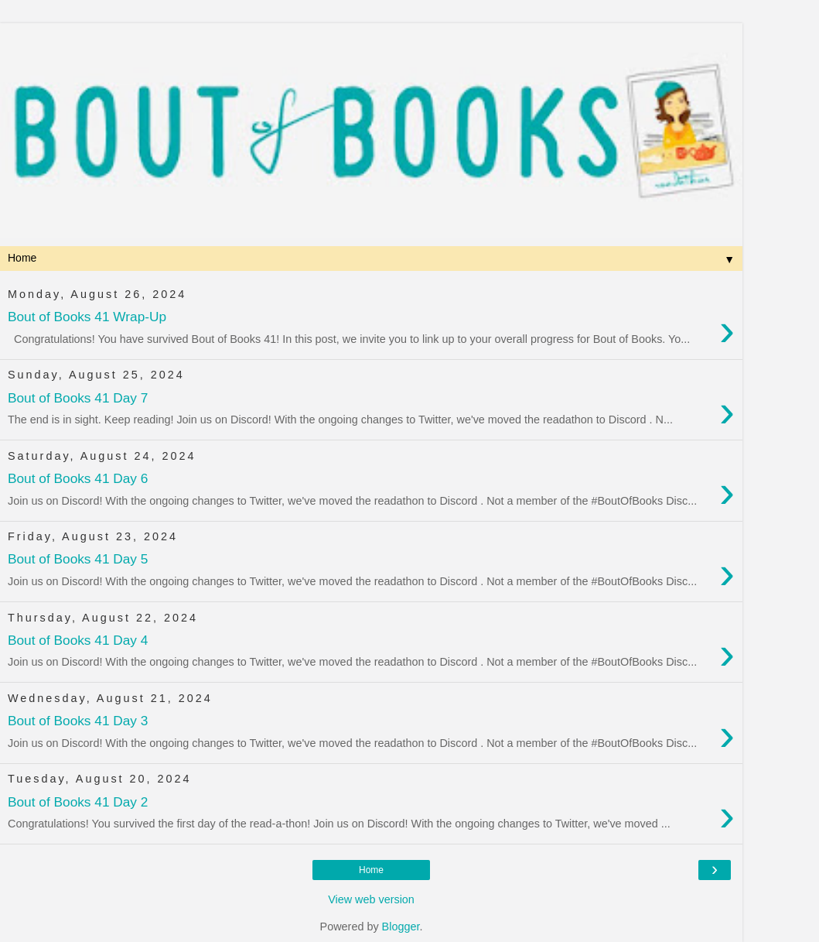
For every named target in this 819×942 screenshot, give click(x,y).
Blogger (401, 926)
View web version (371, 899)
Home (371, 870)
